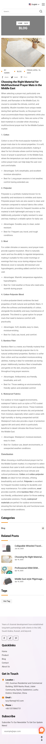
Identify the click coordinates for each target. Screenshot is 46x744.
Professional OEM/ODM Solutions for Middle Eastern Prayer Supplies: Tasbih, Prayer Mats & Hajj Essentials (30, 568)
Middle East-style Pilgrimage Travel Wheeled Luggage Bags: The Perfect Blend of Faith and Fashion (30, 579)
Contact (5, 663)
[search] (41, 11)
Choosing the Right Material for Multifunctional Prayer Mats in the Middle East (28, 557)
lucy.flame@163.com (15, 701)
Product (5, 655)
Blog (23, 528)
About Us (6, 666)
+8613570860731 (13, 708)
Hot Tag (6, 601)
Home (20, 23)
